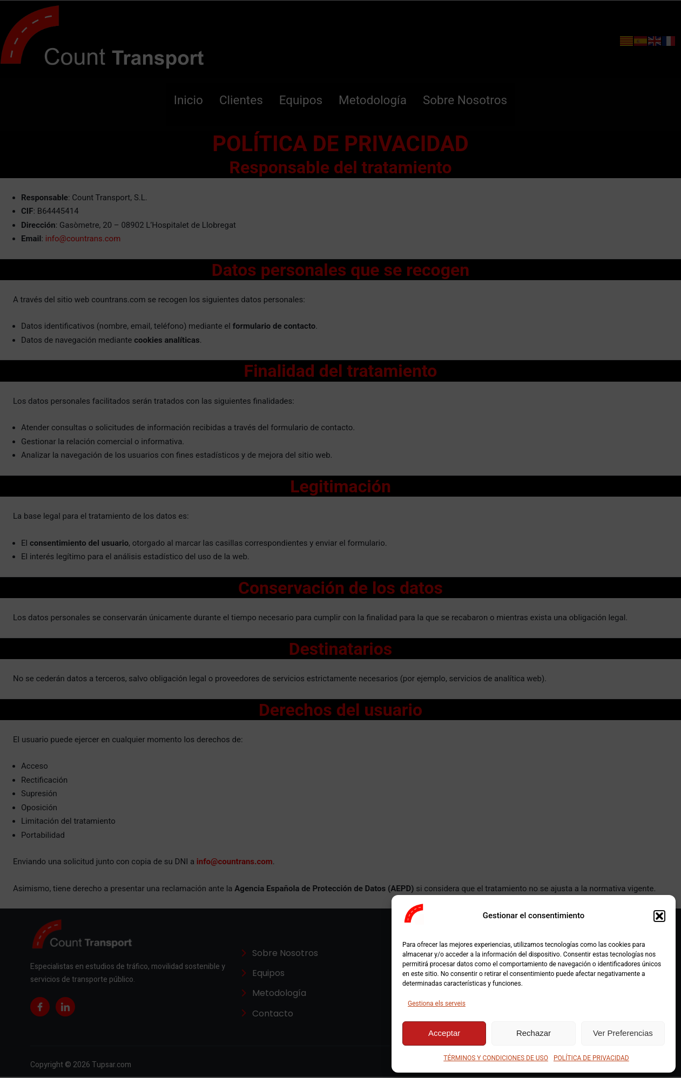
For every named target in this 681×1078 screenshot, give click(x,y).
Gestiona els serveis (437, 1004)
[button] (659, 916)
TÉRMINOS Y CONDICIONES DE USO (493, 1058)
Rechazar (533, 1033)
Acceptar (444, 1033)
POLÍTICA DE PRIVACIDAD (596, 1058)
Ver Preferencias (623, 1033)
